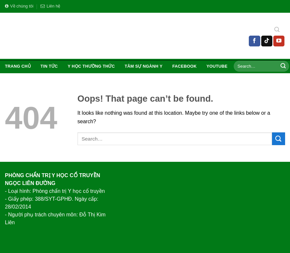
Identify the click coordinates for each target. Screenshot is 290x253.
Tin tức (49, 66)
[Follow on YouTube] (278, 41)
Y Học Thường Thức (91, 66)
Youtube (217, 66)
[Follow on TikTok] (266, 41)
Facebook (184, 66)
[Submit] (283, 66)
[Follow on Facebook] (254, 41)
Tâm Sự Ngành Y (143, 66)
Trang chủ (18, 66)
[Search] (277, 30)
